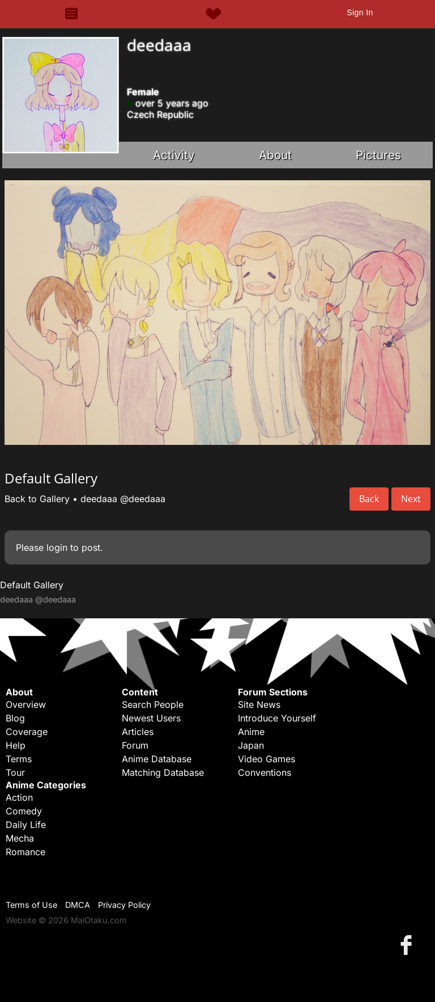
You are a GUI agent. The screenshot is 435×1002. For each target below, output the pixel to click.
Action (19, 797)
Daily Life (26, 824)
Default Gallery (31, 585)
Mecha (20, 838)
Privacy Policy (124, 905)
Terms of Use (31, 905)
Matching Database (163, 772)
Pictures (378, 155)
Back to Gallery (37, 498)
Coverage (27, 731)
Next (411, 498)
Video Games (266, 759)
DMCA (77, 905)
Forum (135, 745)
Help (15, 745)
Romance (25, 851)
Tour (15, 772)
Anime (251, 731)
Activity (174, 155)
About (275, 155)
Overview (26, 704)
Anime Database (156, 759)
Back (369, 498)
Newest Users (151, 718)
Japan (251, 745)
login (56, 547)
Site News (259, 704)
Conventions (264, 772)
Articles (137, 731)
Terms (19, 759)
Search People (153, 704)
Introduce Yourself (277, 718)
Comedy (24, 811)
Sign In (360, 12)
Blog (15, 718)
